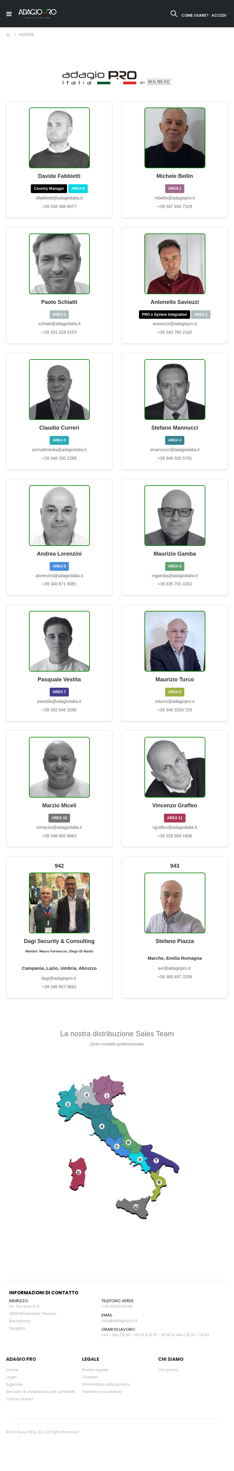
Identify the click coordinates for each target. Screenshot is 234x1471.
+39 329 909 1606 (175, 844)
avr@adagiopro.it (175, 978)
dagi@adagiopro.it (59, 988)
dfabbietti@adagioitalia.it (59, 199)
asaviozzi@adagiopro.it (175, 326)
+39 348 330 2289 (59, 462)
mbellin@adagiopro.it (175, 199)
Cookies (90, 1388)
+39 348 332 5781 (175, 462)
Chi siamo (168, 1381)
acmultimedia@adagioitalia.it (59, 453)
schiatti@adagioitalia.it (59, 326)
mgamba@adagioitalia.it (174, 580)
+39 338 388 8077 (59, 208)
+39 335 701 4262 (175, 589)
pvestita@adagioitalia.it (59, 708)
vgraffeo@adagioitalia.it (174, 835)
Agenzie (14, 1395)
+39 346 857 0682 (59, 997)
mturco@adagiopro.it (174, 708)
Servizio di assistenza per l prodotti (40, 1403)
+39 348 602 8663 (59, 844)
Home (8, 34)
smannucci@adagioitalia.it (175, 453)
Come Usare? (20, 1410)
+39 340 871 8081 (59, 589)
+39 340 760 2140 (175, 335)
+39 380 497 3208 (175, 987)
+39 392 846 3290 (59, 716)
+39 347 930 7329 (175, 208)
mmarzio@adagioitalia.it (59, 835)
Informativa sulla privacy (106, 1395)
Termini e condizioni (102, 1403)
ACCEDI (218, 15)
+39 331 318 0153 (59, 335)
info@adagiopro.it (119, 1332)
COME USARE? (194, 15)
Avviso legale (95, 1381)
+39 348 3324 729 (175, 716)
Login (11, 1388)
